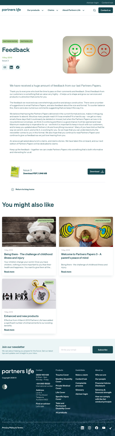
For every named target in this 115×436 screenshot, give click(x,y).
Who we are (100, 374)
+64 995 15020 (43, 383)
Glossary (80, 389)
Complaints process (81, 384)
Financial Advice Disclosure (103, 384)
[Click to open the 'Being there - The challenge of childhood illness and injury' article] (29, 246)
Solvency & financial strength (103, 391)
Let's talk (40, 406)
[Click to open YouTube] (103, 428)
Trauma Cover (62, 374)
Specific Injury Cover (62, 397)
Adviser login (93, 2)
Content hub (107, 2)
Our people (100, 379)
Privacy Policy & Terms (12, 427)
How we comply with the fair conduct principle (103, 399)
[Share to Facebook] (18, 67)
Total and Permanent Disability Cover (63, 406)
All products (61, 412)
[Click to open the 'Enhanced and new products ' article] (29, 306)
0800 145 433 (42, 374)
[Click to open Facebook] (96, 428)
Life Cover (60, 392)
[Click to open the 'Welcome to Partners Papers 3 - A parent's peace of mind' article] (86, 246)
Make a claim (82, 374)
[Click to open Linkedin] (82, 428)
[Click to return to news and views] (23, 189)
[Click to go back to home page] (11, 10)
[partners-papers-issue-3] (57, 171)
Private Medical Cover (63, 386)
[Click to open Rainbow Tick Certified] (111, 428)
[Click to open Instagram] (89, 428)
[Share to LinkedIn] (11, 67)
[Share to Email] (5, 67)
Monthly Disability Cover (64, 380)
